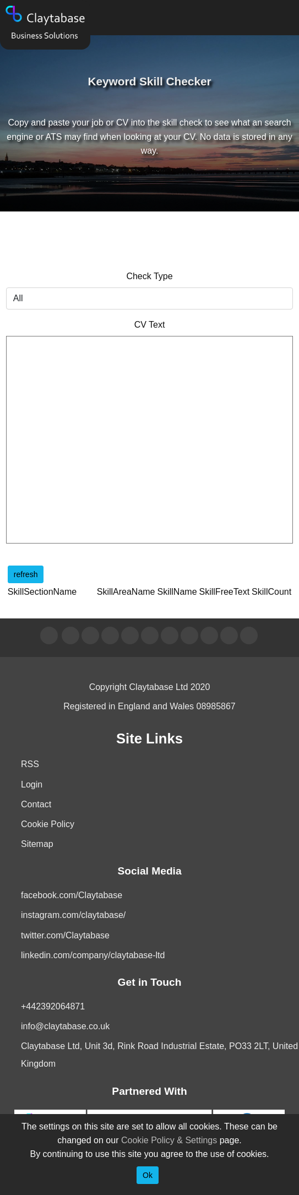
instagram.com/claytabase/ (73, 915)
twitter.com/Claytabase (65, 935)
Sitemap (37, 844)
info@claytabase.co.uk (65, 1026)
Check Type (149, 276)
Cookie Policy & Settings (169, 1140)
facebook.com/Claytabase (71, 895)
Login (31, 784)
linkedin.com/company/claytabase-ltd (93, 955)
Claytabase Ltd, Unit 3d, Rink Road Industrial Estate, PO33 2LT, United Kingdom (159, 1054)
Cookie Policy (47, 824)
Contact (36, 804)
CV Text (149, 324)
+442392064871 (53, 1006)
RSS (30, 764)
